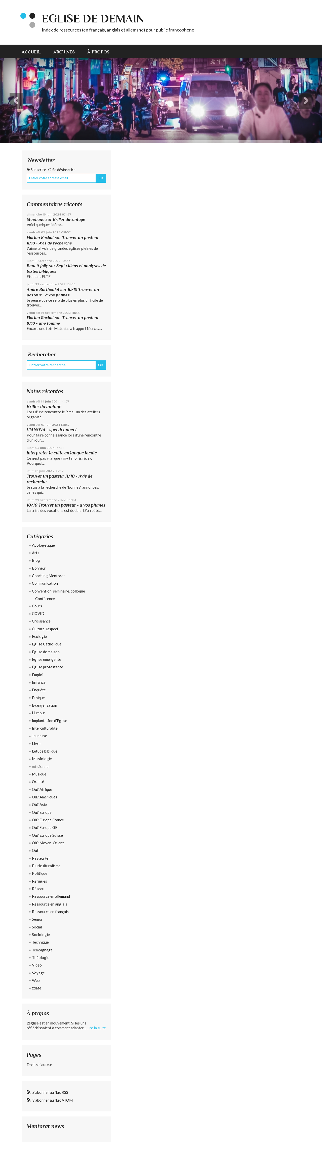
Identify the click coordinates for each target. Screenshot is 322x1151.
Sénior (37, 919)
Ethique (38, 697)
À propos (98, 51)
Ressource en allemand (51, 896)
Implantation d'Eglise (49, 720)
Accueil (31, 51)
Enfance (39, 682)
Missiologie (42, 758)
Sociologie (41, 934)
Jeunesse (39, 735)
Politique (39, 873)
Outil (36, 850)
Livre (36, 743)
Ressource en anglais (49, 904)
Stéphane (36, 219)
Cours (37, 606)
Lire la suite (96, 1027)
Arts (35, 552)
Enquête (39, 690)
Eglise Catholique (46, 644)
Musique (39, 774)
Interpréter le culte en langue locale (62, 452)
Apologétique (43, 545)
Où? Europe (42, 812)
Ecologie (39, 636)
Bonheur (39, 568)
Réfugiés (39, 881)
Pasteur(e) (41, 858)
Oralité (38, 781)
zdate (36, 988)
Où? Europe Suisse (47, 835)
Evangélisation (44, 705)
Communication (45, 583)
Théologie (40, 957)
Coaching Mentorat (48, 575)
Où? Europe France (48, 820)
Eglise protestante (47, 667)
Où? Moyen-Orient (48, 843)
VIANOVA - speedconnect (52, 429)
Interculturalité (45, 728)
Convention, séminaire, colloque (58, 591)
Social (37, 927)
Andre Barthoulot (43, 289)
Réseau (38, 888)
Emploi (37, 674)
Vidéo (37, 965)
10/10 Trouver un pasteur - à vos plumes (66, 505)
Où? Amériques (44, 797)
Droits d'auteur (39, 1064)
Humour (38, 712)
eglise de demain (93, 18)
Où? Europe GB (45, 827)
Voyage (38, 973)
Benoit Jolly (37, 265)
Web (36, 980)
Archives (64, 51)
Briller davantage (69, 219)
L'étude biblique (44, 751)
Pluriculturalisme (46, 865)
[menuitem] (34, 51)
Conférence (45, 598)
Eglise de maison (46, 651)
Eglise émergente (46, 659)
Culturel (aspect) (46, 629)
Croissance (41, 621)
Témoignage (42, 950)
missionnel (41, 766)
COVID (38, 613)
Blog (36, 560)
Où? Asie (39, 804)
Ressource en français (50, 911)
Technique (40, 942)
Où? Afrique (42, 789)
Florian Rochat (40, 237)
